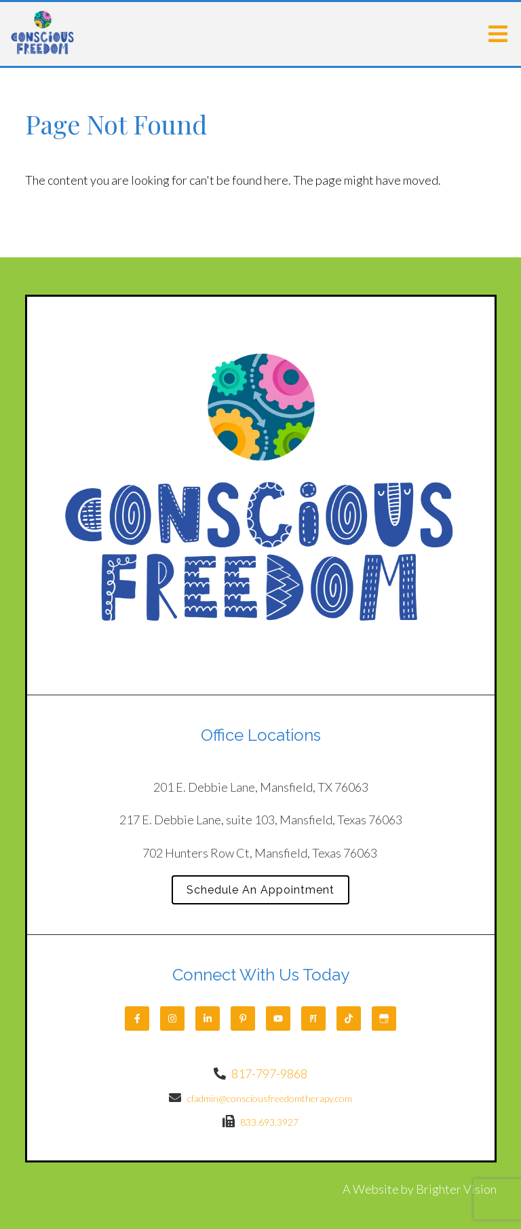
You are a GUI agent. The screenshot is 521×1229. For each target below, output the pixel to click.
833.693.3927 (269, 1122)
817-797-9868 (269, 1073)
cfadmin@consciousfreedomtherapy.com (269, 1098)
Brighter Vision (456, 1188)
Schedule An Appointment (260, 889)
